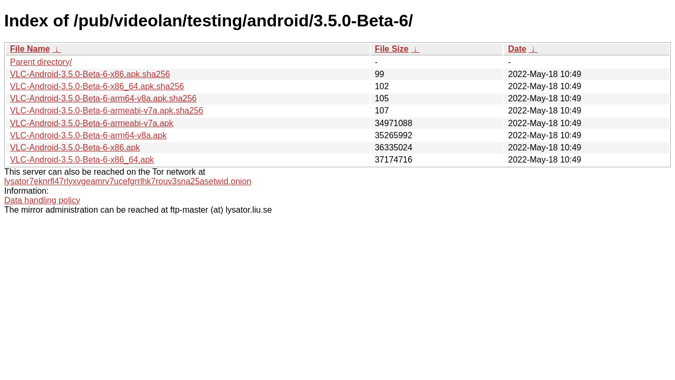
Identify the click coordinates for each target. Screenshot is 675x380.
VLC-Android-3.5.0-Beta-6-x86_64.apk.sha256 (97, 86)
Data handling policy (42, 200)
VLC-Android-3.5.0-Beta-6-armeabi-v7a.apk (91, 123)
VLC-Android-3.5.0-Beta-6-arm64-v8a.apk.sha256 (103, 98)
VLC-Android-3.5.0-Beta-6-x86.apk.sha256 (90, 74)
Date (517, 48)
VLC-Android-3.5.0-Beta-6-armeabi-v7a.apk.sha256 (106, 110)
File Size (392, 48)
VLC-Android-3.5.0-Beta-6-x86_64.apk (82, 159)
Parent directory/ (41, 62)
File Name (30, 48)
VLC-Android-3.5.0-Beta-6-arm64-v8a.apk (88, 135)
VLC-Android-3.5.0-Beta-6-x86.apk (75, 147)
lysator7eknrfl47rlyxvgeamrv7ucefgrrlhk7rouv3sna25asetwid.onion (128, 181)
